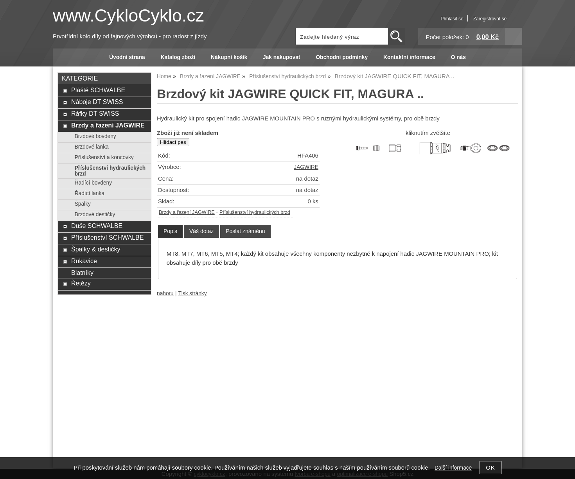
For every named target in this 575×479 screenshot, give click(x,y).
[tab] (170, 231)
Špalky (83, 204)
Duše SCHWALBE (96, 225)
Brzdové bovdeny (95, 136)
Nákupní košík (229, 57)
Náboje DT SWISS (97, 101)
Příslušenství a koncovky (104, 157)
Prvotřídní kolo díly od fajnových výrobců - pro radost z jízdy (130, 36)
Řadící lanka (89, 193)
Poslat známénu (245, 231)
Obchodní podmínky (342, 57)
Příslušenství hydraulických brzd (254, 212)
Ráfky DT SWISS (95, 113)
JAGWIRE (306, 167)
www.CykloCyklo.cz (128, 15)
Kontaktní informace (409, 57)
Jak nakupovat (281, 57)
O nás (458, 57)
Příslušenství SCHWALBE (107, 237)
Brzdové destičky (95, 214)
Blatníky (82, 272)
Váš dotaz (201, 231)
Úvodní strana (127, 57)
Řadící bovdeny (93, 183)
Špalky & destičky (95, 249)
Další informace (453, 468)
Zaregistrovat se (490, 19)
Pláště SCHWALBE (98, 89)
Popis (170, 231)
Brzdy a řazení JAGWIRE (187, 212)
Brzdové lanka (92, 147)
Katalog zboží (178, 57)
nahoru (165, 293)
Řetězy (81, 283)
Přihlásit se (451, 19)
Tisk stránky (192, 293)
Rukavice (84, 260)
